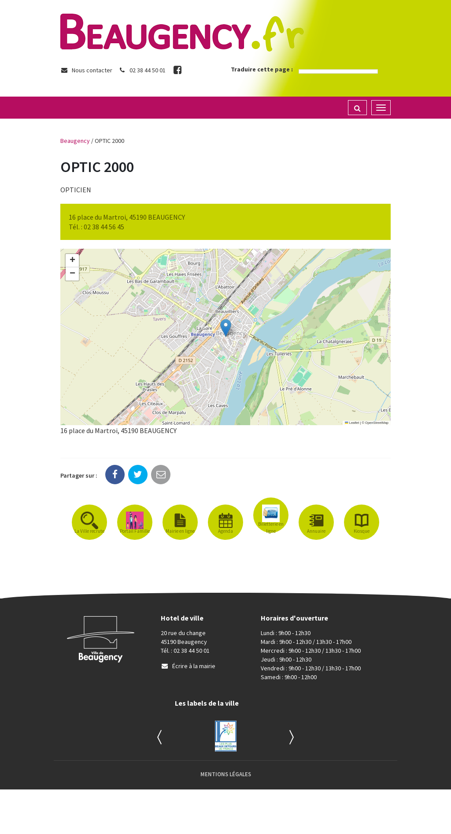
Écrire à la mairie (188, 666)
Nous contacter (86, 70)
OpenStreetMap (376, 423)
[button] (225, 328)
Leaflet (352, 423)
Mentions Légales (225, 774)
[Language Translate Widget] (338, 71)
